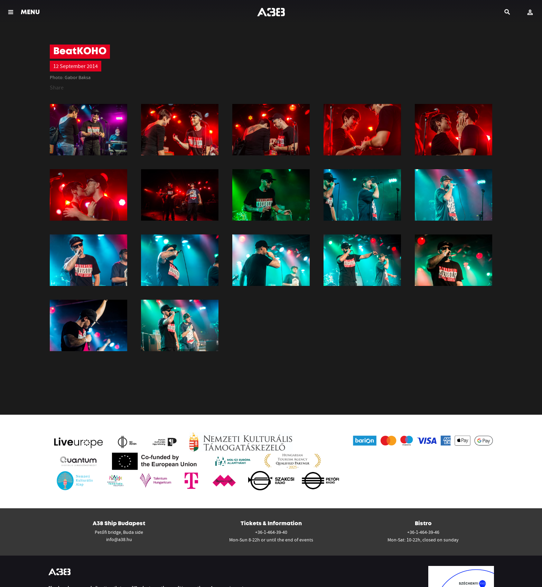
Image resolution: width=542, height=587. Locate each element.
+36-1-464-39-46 (423, 532)
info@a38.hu (119, 539)
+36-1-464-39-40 (271, 532)
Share (57, 87)
